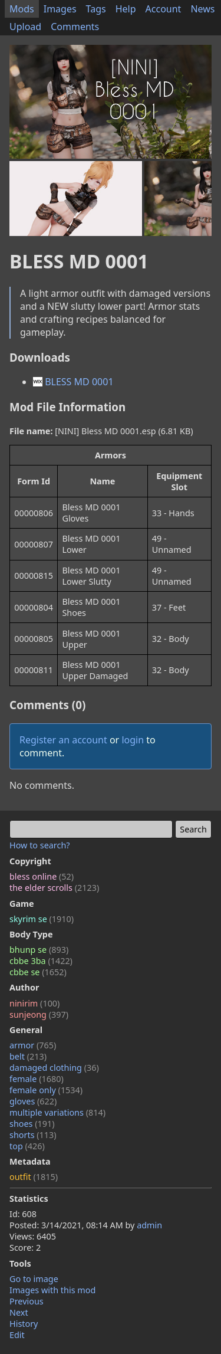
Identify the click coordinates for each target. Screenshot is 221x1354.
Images (60, 8)
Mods (21, 8)
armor (32, 1045)
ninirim (34, 1003)
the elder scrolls (54, 887)
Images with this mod (52, 1290)
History (23, 1323)
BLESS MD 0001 (73, 381)
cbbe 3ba (40, 960)
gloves (33, 1101)
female (36, 1078)
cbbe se (38, 972)
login (132, 739)
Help (126, 8)
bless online (41, 876)
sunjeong (38, 1014)
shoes (32, 1123)
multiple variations (57, 1112)
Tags (96, 8)
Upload (25, 26)
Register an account (63, 739)
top (27, 1146)
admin (149, 1225)
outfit (33, 1176)
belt (28, 1056)
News (202, 8)
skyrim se (41, 918)
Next (18, 1312)
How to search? (39, 845)
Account (164, 8)
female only (46, 1090)
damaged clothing (54, 1067)
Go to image (33, 1278)
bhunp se (38, 949)
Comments (75, 26)
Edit (17, 1334)
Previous (26, 1301)
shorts (33, 1134)
